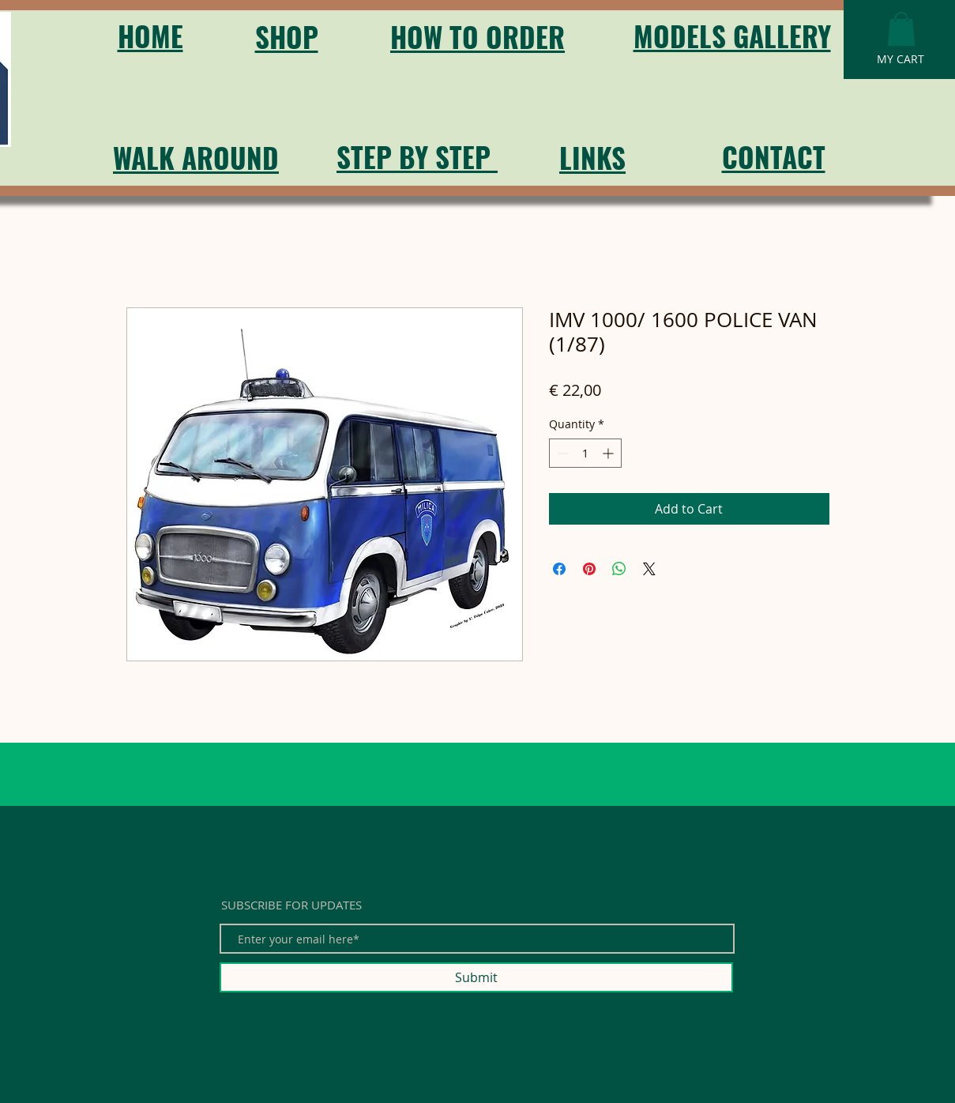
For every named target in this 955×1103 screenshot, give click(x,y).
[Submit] (476, 977)
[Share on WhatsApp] (619, 568)
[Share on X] (649, 568)
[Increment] (609, 453)
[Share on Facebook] (559, 568)
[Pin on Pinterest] (589, 568)
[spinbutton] (585, 453)
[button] (901, 29)
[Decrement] (561, 453)
